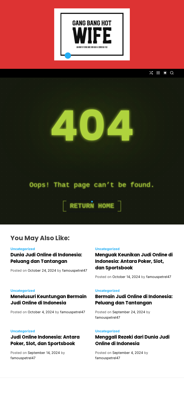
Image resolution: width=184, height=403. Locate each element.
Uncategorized (23, 249)
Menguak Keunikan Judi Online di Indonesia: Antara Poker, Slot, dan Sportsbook (134, 261)
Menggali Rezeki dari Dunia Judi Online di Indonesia (132, 340)
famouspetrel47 (74, 270)
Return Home (92, 206)
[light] (165, 73)
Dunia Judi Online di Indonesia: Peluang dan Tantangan (46, 258)
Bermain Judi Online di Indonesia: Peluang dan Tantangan (134, 299)
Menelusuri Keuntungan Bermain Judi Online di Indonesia (49, 299)
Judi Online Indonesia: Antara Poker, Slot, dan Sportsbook (45, 340)
